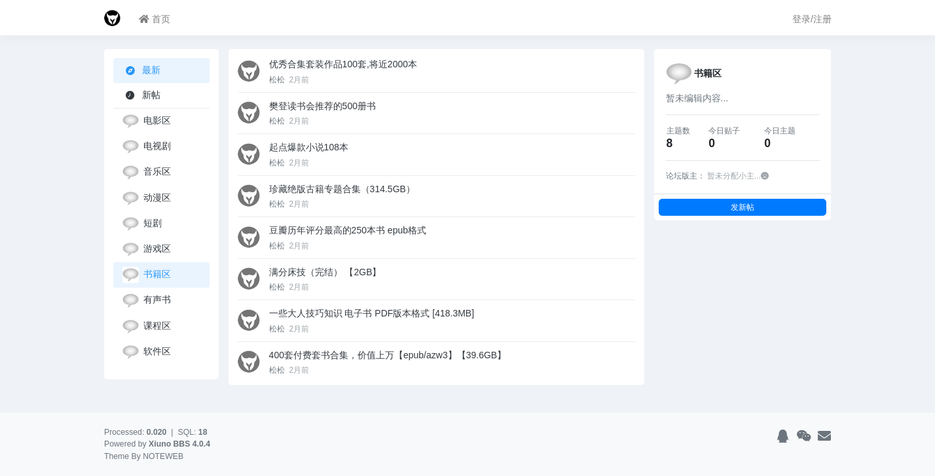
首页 (154, 19)
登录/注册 (812, 19)
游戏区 (146, 249)
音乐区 (146, 172)
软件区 (146, 352)
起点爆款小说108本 (308, 147)
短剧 (142, 224)
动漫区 (146, 198)
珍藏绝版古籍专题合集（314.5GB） (342, 189)
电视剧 (146, 147)
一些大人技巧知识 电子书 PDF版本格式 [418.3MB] (371, 313)
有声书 (146, 300)
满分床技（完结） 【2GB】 (325, 272)
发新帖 (742, 206)
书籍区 (146, 275)
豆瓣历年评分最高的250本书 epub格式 (347, 230)
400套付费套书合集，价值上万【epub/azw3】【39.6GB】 (388, 355)
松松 (278, 79)
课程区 (146, 326)
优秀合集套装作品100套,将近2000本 (343, 64)
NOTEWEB (163, 456)
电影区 (146, 121)
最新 (143, 70)
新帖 (141, 95)
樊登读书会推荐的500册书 (322, 106)
